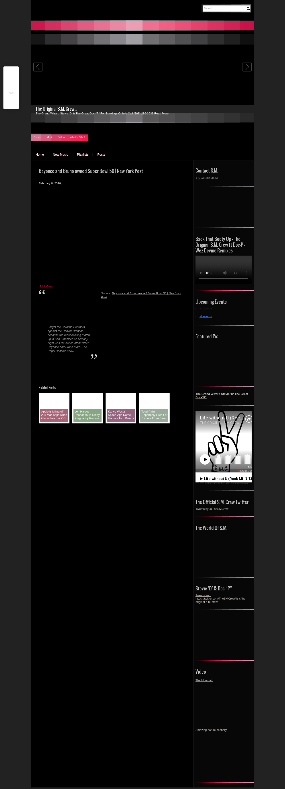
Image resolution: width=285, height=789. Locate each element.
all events (206, 316)
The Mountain (204, 680)
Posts (101, 154)
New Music (60, 154)
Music (50, 137)
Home (40, 154)
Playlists (82, 154)
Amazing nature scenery (211, 730)
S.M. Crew (46, 286)
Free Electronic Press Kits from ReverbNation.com (223, 483)
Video (61, 137)
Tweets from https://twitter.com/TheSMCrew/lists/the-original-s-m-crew (220, 599)
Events (37, 137)
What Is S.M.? (77, 137)
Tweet (11, 93)
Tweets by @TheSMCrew (211, 508)
